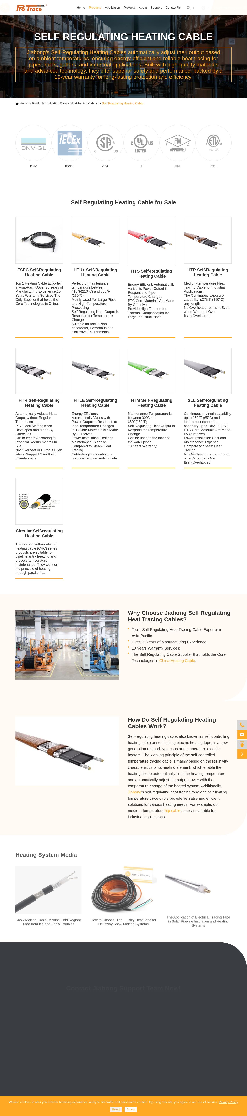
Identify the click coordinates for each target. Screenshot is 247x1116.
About (143, 7)
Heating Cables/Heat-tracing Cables (73, 103)
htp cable (172, 811)
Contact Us (173, 7)
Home (81, 7)
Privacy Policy (228, 1102)
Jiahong (134, 792)
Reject (116, 1109)
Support (156, 7)
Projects (129, 7)
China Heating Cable (177, 660)
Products (95, 7)
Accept (131, 1109)
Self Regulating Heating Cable (122, 103)
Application (112, 7)
